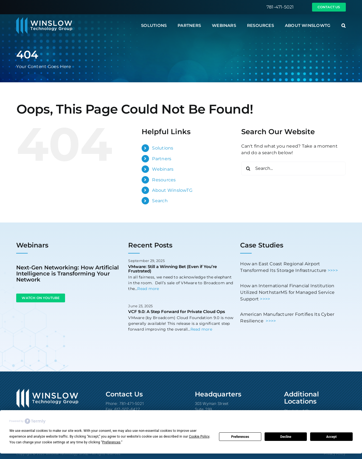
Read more (148, 288)
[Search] (248, 168)
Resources (164, 179)
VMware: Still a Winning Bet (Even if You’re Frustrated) (172, 269)
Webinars (162, 169)
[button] (343, 25)
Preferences (240, 437)
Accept (331, 437)
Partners (161, 158)
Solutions (162, 148)
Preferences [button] (111, 442)
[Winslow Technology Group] (44, 19)
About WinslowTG (172, 190)
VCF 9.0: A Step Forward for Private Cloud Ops (176, 311)
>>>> (333, 270)
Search (159, 200)
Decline (285, 437)
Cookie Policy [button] (199, 436)
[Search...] (293, 168)
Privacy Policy (335, 454)
